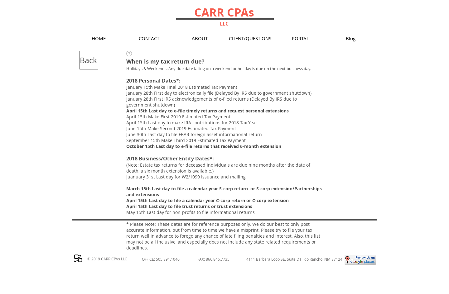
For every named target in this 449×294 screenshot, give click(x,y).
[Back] (89, 60)
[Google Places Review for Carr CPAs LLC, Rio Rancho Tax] (360, 260)
